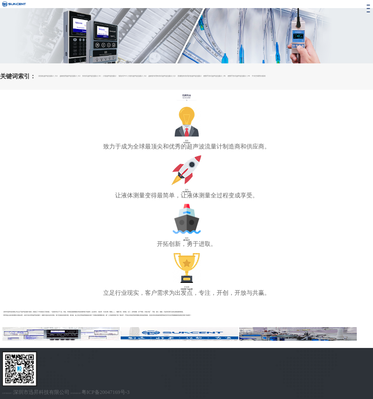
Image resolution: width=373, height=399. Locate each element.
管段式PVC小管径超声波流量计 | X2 (132, 76)
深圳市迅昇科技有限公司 (41, 392)
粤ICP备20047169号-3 (105, 392)
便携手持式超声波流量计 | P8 (239, 76)
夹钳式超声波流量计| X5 (91, 76)
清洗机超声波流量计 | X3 (48, 76)
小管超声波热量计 (109, 76)
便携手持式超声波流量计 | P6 (214, 76)
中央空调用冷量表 (259, 76)
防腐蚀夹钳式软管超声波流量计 (190, 76)
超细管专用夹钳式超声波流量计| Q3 (161, 76)
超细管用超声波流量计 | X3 (70, 76)
